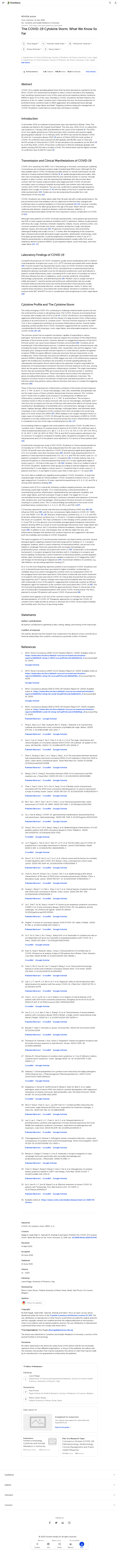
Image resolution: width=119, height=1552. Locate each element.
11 (43, 194)
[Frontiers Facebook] (49, 1522)
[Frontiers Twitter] (56, 1522)
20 (35, 331)
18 (23, 266)
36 (79, 592)
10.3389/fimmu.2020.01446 (84, 1237)
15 (49, 229)
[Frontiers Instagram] (69, 1522)
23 (91, 471)
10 (40, 192)
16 (32, 331)
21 (70, 458)
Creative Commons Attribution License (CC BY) (71, 1315)
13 (79, 204)
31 (42, 514)
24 (39, 331)
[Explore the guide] (63, 1427)
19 (63, 278)
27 (53, 413)
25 (78, 343)
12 (75, 204)
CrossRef (47, 734)
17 (37, 244)
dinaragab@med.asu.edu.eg (60, 1330)
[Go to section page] (39, 1444)
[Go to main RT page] (79, 1446)
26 (31, 384)
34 (60, 560)
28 (87, 509)
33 (70, 549)
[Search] (110, 3)
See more (25, 62)
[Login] (115, 3)
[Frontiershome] (14, 3)
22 (63, 463)
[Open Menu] (3, 3)
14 (25, 214)
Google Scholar (32, 665)
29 (90, 509)
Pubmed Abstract (33, 719)
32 (45, 514)
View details (91, 72)
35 (91, 584)
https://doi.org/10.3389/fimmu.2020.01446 (48, 25)
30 (40, 512)
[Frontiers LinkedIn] (62, 1522)
